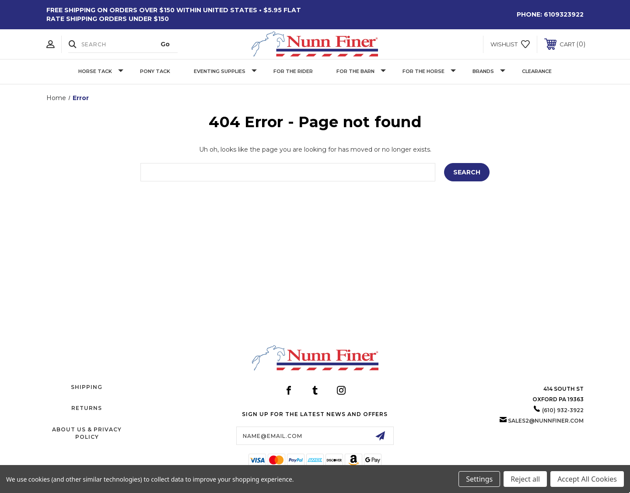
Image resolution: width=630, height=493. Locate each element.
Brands (488, 71)
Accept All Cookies (587, 479)
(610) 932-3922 (563, 410)
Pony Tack (155, 71)
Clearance (537, 71)
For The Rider (293, 71)
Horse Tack (100, 71)
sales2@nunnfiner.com (546, 420)
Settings (479, 479)
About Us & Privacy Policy (87, 433)
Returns (86, 408)
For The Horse (429, 71)
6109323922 (564, 14)
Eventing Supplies (225, 71)
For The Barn (361, 71)
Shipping (86, 387)
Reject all (525, 479)
